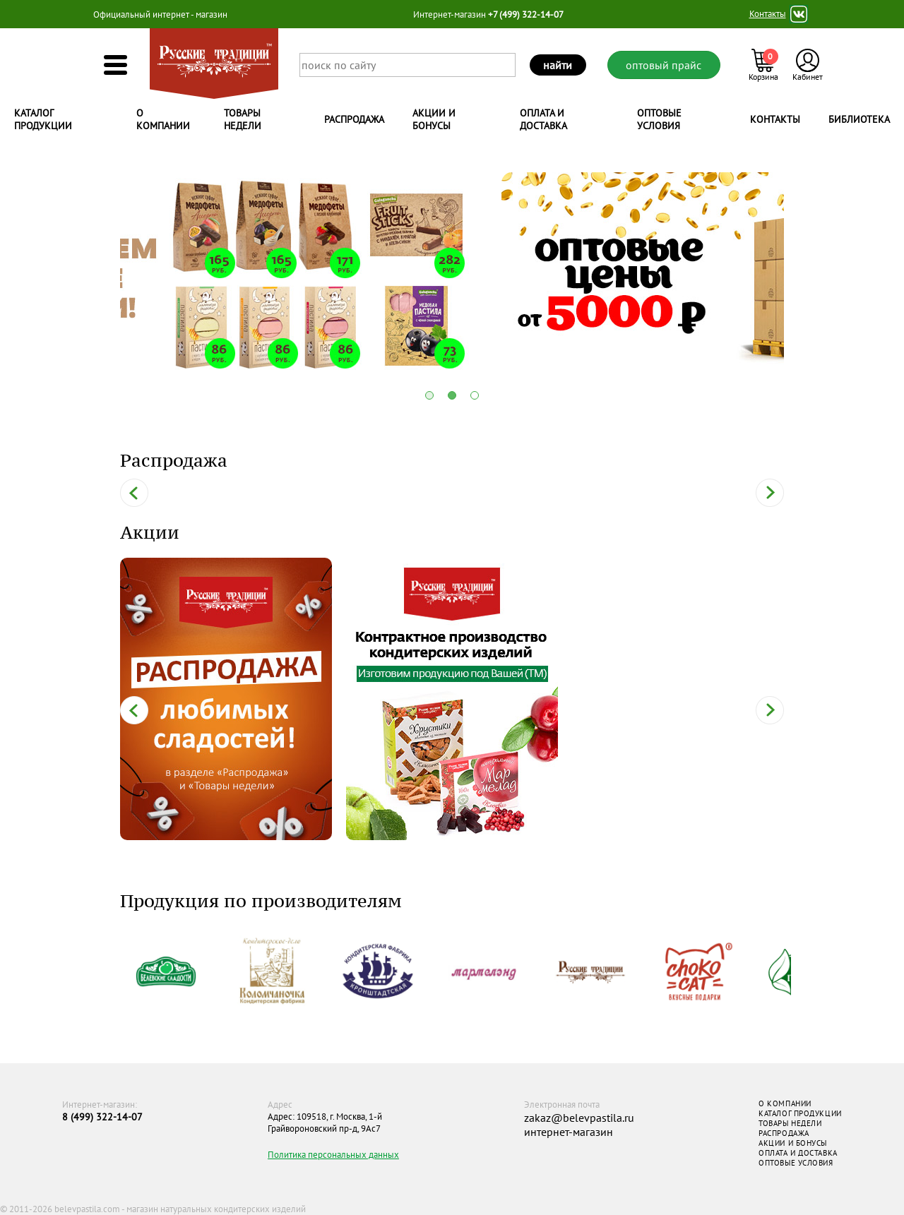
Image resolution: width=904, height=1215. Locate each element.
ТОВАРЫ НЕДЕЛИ (790, 1123)
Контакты (767, 14)
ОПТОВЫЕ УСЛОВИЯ (796, 1163)
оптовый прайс (663, 65)
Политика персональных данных (333, 1155)
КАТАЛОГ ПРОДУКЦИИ (800, 1113)
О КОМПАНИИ (785, 1103)
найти (557, 65)
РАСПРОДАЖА (784, 1133)
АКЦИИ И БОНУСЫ (793, 1143)
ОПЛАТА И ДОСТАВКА (798, 1153)
